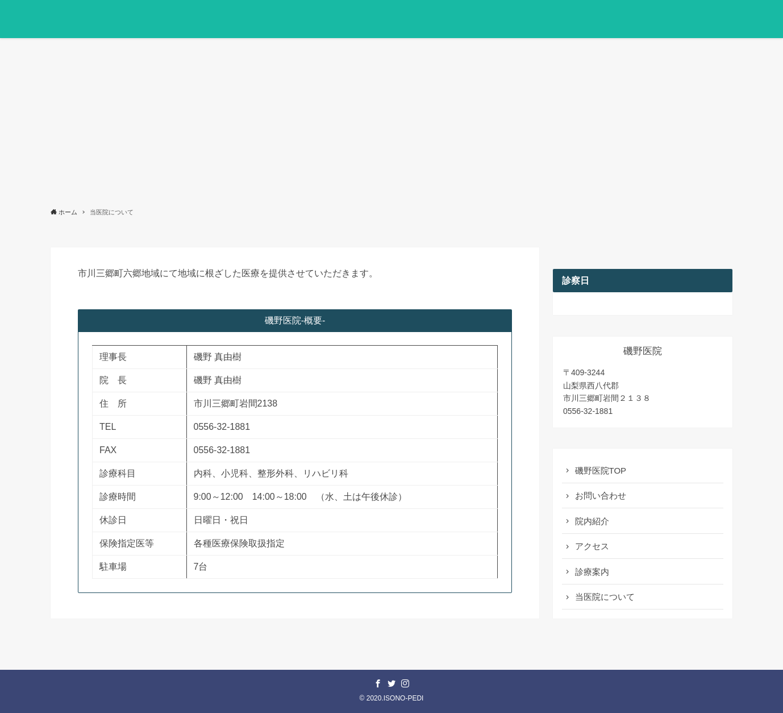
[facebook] (378, 683)
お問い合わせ (600, 495)
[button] (719, 19)
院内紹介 (592, 521)
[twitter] (391, 683)
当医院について (605, 597)
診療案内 (592, 572)
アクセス (592, 546)
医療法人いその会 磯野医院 (135, 19)
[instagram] (405, 683)
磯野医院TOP (601, 470)
